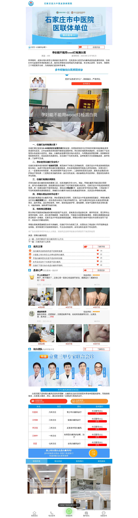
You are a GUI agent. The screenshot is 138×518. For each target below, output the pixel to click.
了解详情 (101, 247)
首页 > (33, 47)
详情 (43, 280)
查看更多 (101, 270)
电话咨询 (52, 514)
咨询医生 (86, 84)
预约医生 (86, 514)
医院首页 (34, 514)
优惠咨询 (103, 514)
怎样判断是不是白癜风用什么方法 (49, 239)
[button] (67, 42)
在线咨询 (69, 512)
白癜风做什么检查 (43, 242)
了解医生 (101, 349)
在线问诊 (96, 47)
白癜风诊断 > (41, 47)
